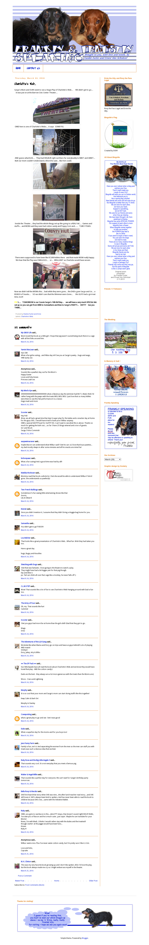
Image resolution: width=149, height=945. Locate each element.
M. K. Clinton (26, 862)
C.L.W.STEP (25, 586)
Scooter (24, 412)
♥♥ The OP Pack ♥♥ (28, 664)
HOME (18, 68)
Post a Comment (25, 876)
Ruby (23, 811)
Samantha (25, 523)
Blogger (85, 938)
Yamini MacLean (27, 350)
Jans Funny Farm (27, 743)
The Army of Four (28, 603)
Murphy (24, 690)
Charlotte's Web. (27, 316)
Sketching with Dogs (29, 565)
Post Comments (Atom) (34, 885)
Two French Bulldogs (29, 490)
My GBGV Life (26, 333)
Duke (23, 729)
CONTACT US (33, 68)
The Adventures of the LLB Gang (33, 642)
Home (56, 881)
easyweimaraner (27, 441)
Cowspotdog (26, 714)
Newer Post (19, 881)
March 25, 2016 (27, 854)
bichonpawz (26, 458)
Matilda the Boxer (28, 473)
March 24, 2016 (27, 342)
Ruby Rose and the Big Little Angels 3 (35, 760)
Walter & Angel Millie (29, 775)
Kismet (23, 509)
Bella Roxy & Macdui (29, 791)
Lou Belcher (25, 538)
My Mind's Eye (26, 391)
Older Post (93, 881)
